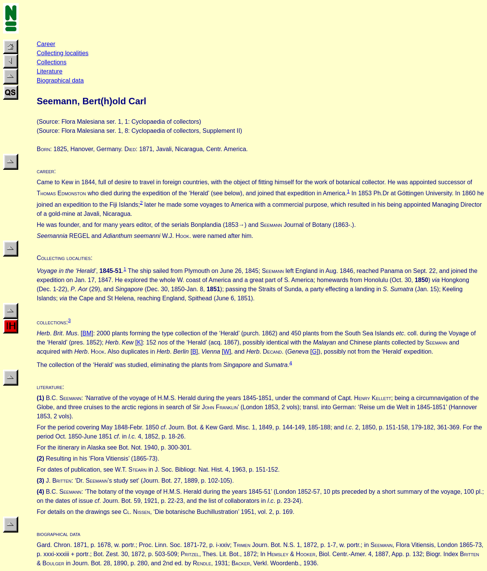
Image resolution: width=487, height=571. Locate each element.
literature (49, 387)
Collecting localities (62, 53)
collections (51, 322)
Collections (51, 62)
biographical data (58, 534)
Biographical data (60, 80)
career (45, 171)
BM (87, 333)
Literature (49, 71)
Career (46, 44)
